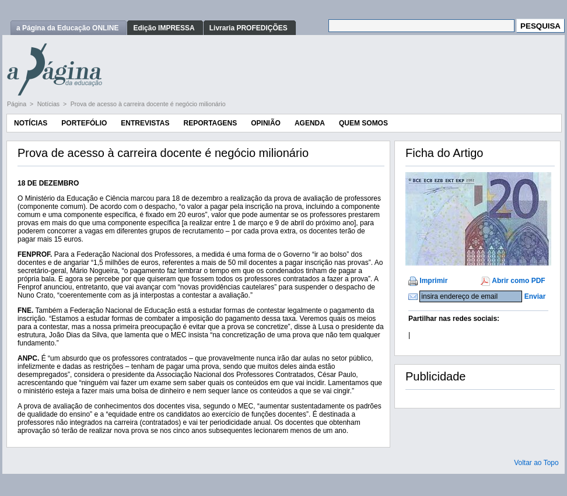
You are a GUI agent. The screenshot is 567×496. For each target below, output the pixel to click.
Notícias (49, 103)
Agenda (310, 123)
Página (17, 103)
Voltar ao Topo (536, 463)
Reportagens (210, 123)
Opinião (266, 123)
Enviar (535, 296)
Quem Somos (363, 123)
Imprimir (433, 281)
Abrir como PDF (518, 281)
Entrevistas (145, 123)
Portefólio (84, 123)
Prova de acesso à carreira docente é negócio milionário (148, 103)
